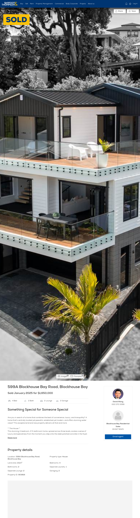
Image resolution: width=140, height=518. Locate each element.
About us (91, 4)
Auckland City (13, 10)
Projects (83, 4)
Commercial (59, 4)
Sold (3, 10)
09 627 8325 (118, 429)
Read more (12, 438)
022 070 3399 (118, 404)
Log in (135, 3)
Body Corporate (72, 4)
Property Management (44, 4)
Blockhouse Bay (27, 10)
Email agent (118, 437)
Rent (32, 4)
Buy (21, 4)
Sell (26, 4)
